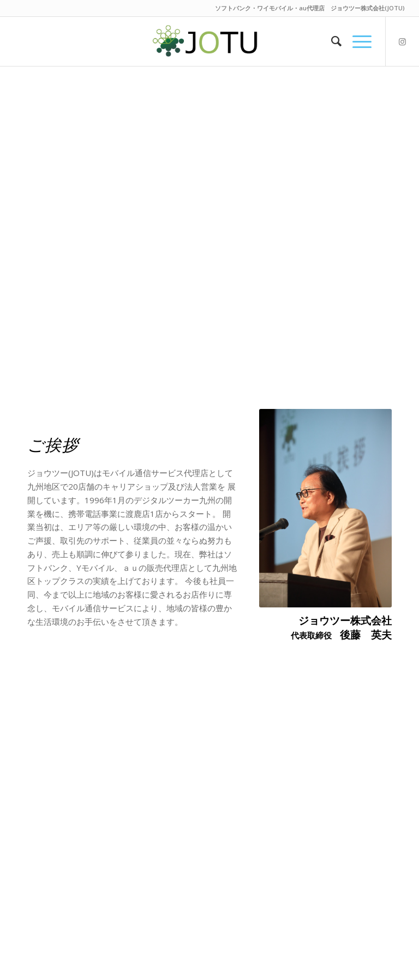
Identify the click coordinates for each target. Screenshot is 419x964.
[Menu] (357, 41)
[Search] (331, 41)
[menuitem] (331, 41)
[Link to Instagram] (402, 41)
